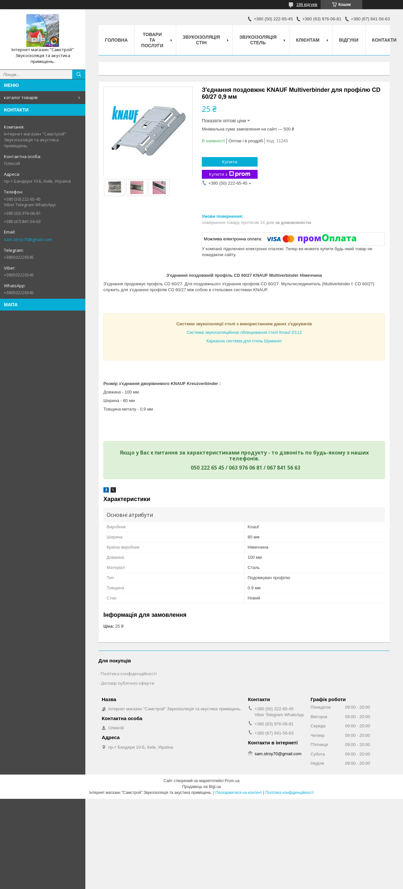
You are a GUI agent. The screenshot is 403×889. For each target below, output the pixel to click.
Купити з (229, 174)
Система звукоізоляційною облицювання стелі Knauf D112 (244, 332)
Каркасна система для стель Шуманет (244, 340)
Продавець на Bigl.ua (201, 786)
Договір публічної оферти (127, 683)
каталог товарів (21, 97)
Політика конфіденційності (129, 674)
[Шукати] (78, 74)
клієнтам (308, 40)
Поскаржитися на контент (238, 792)
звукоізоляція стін (201, 39)
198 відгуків (306, 4)
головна (116, 40)
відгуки (348, 40)
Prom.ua (232, 780)
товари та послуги (152, 40)
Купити (229, 162)
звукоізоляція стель (258, 39)
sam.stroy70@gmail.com (28, 239)
